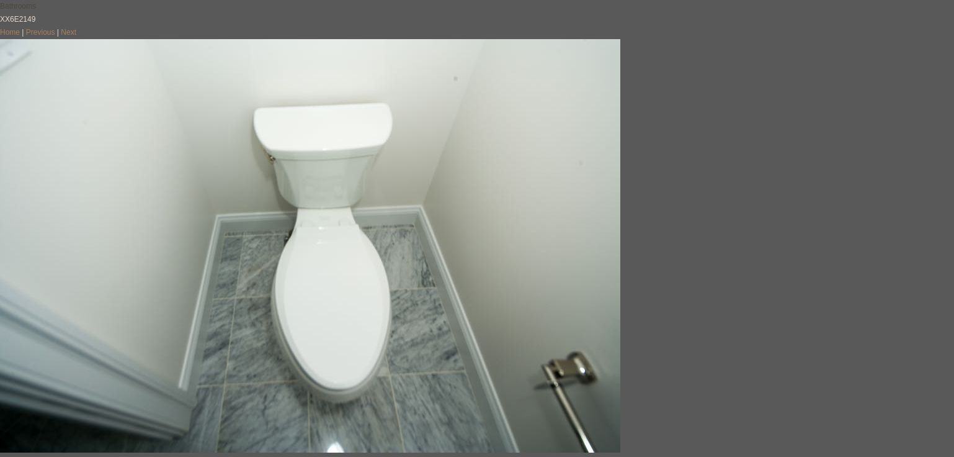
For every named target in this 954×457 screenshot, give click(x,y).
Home (10, 32)
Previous (40, 32)
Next (68, 32)
